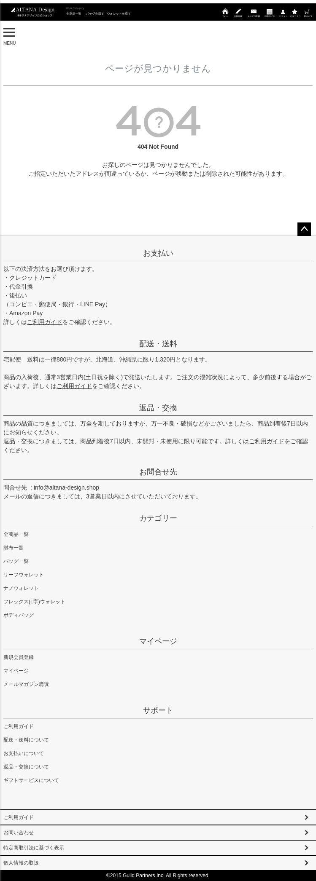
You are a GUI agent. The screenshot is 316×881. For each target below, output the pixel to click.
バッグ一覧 (16, 561)
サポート (158, 710)
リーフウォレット (23, 575)
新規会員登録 (18, 657)
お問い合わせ (18, 832)
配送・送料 (158, 344)
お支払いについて (23, 753)
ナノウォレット (21, 588)
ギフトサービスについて (31, 780)
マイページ (158, 641)
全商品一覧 (16, 534)
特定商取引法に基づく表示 (33, 848)
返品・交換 (158, 408)
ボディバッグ (18, 615)
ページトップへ (304, 229)
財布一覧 (13, 548)
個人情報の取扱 (21, 863)
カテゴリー (158, 518)
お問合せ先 (158, 472)
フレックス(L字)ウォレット (34, 602)
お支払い (158, 253)
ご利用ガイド (44, 322)
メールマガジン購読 (26, 684)
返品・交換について (26, 767)
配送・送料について (26, 740)
